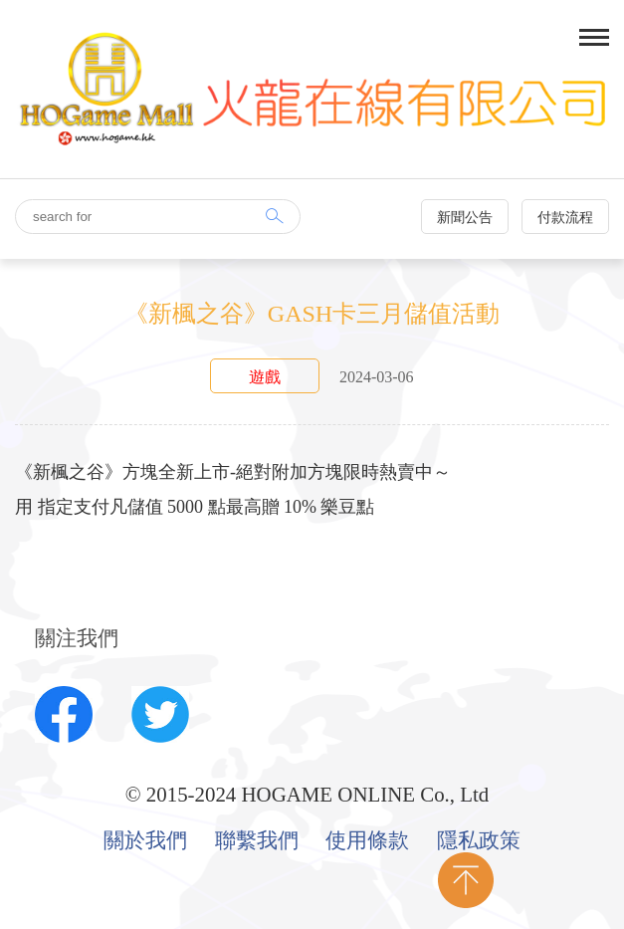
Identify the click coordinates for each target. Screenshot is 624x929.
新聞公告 (465, 217)
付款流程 (565, 217)
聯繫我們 (257, 841)
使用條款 (367, 841)
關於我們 (145, 841)
